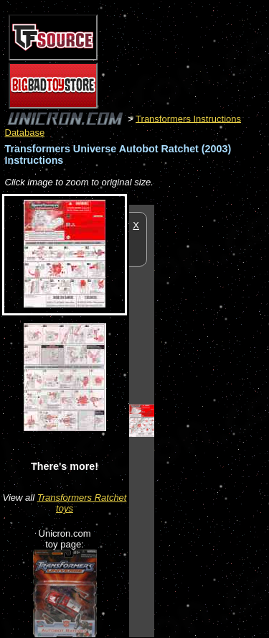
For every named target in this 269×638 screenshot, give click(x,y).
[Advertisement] (211, 420)
